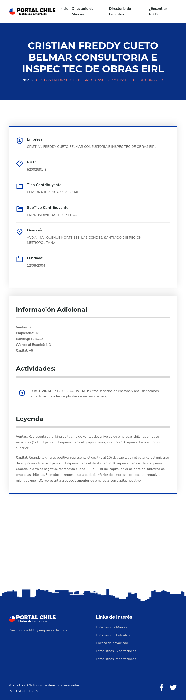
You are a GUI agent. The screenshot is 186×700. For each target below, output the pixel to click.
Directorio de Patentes (120, 11)
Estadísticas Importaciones (116, 659)
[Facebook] (161, 687)
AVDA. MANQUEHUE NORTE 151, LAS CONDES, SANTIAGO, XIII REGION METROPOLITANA (84, 240)
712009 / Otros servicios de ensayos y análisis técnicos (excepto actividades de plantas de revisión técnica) (94, 393)
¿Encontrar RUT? (158, 11)
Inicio (64, 8)
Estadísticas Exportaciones (116, 651)
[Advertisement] (93, 549)
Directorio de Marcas (82, 11)
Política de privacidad (112, 643)
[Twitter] (173, 687)
